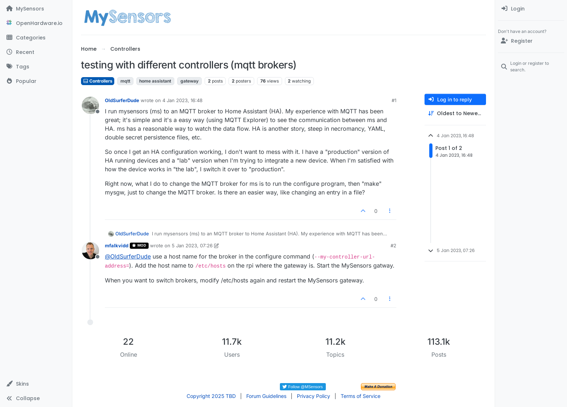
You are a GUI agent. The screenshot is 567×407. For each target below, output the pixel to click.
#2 (393, 245)
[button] (36, 384)
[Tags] (36, 66)
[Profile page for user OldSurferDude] (90, 105)
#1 (394, 100)
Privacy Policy (313, 396)
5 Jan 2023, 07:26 (192, 245)
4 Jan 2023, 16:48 (182, 100)
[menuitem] (531, 8)
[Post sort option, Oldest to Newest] (455, 113)
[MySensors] (36, 8)
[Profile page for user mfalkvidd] (90, 250)
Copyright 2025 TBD (211, 396)
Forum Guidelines (266, 396)
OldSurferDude (122, 100)
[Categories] (36, 37)
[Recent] (36, 52)
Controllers (97, 81)
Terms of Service (360, 396)
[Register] (531, 41)
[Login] (531, 8)
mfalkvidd (116, 245)
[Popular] (36, 81)
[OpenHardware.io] (36, 23)
